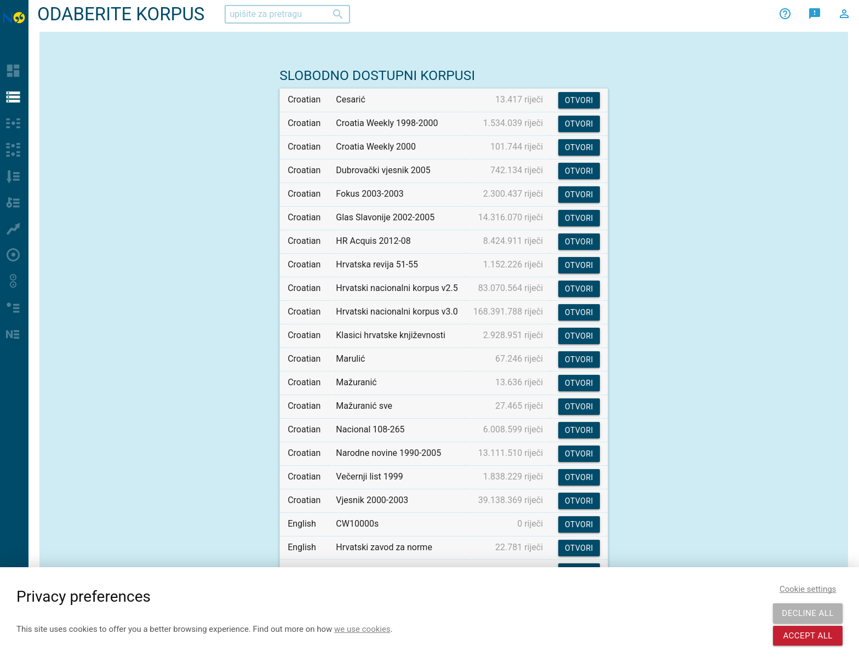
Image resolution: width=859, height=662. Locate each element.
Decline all (808, 613)
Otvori (579, 100)
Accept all (808, 636)
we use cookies (362, 629)
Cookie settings (808, 589)
